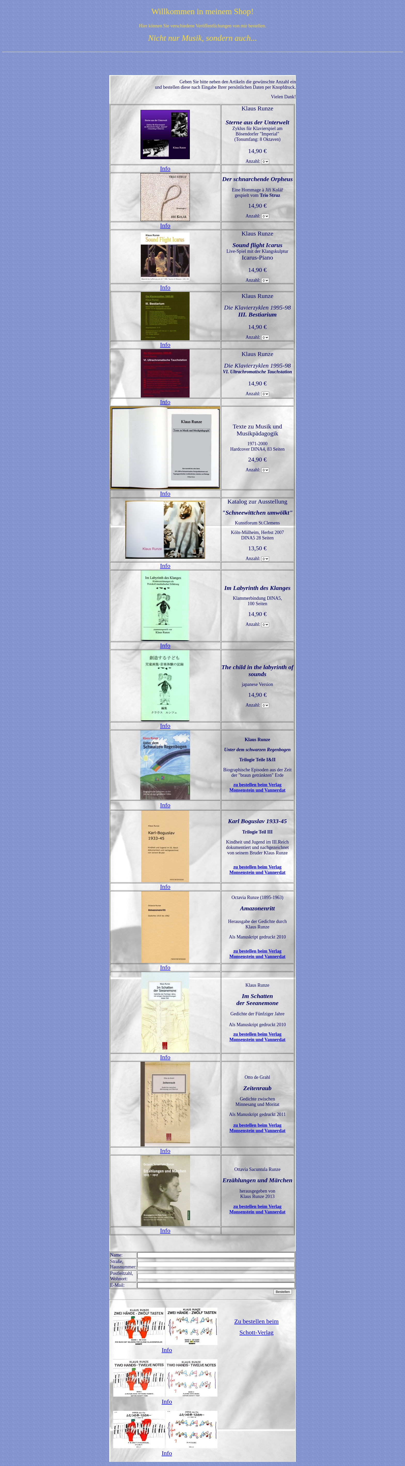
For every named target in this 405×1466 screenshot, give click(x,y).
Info (165, 168)
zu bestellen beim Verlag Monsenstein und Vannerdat (257, 787)
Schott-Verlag (256, 1332)
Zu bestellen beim (256, 1321)
